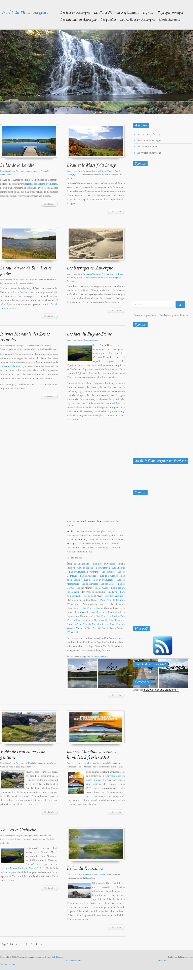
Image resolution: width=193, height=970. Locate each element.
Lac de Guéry (101, 587)
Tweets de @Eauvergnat (145, 672)
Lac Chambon (103, 567)
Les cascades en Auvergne (149, 134)
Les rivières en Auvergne (149, 152)
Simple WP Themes (54, 957)
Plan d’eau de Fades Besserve (90, 612)
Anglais (19, 835)
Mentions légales (7, 964)
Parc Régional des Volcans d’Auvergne (38, 183)
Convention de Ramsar (11, 366)
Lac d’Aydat (108, 571)
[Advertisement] (149, 234)
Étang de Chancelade (78, 563)
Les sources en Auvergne (149, 140)
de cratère (120, 383)
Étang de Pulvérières (104, 563)
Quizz (75, 174)
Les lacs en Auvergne (147, 146)
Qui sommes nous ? (73, 960)
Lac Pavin (113, 591)
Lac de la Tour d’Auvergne (98, 579)
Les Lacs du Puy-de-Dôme (88, 521)
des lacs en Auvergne (97, 656)
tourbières (115, 403)
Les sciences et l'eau (34, 345)
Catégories (138, 689)
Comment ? (97, 274)
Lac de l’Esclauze (89, 575)
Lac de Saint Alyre (93, 596)
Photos (44, 171)
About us (162, 960)
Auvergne (20, 171)
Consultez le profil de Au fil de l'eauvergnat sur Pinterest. (161, 315)
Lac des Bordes (108, 583)
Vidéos (79, 277)
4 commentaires (91, 340)
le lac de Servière (19, 292)
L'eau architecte (32, 171)
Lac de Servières (90, 583)
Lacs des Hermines (114, 596)
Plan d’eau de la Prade (107, 616)
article (44, 800)
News (47, 345)
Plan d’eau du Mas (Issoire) (91, 624)
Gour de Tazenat (85, 567)
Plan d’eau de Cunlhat (93, 608)
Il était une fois (110, 274)
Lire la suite (49, 204)
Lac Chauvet (118, 567)
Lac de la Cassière (109, 575)
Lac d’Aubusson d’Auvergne (83, 571)
